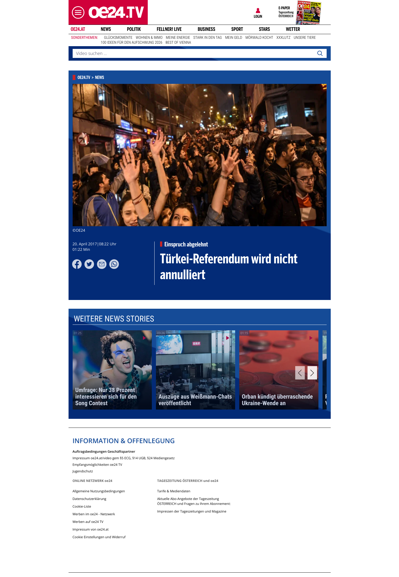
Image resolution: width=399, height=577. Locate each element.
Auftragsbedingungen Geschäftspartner (104, 451)
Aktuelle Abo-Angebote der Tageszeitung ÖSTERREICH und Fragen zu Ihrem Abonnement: (193, 501)
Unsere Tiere (305, 38)
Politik (134, 29)
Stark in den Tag (207, 38)
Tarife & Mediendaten (173, 491)
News (106, 29)
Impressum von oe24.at (91, 529)
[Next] (312, 372)
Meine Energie (178, 38)
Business (206, 29)
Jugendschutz (83, 471)
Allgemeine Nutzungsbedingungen (99, 491)
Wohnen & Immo (149, 38)
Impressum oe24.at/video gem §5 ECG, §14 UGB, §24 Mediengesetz (124, 458)
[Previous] (300, 372)
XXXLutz (283, 38)
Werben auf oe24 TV (88, 521)
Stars (264, 29)
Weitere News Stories (113, 319)
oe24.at (77, 29)
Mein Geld (233, 38)
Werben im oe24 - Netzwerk (94, 514)
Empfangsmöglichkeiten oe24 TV (97, 464)
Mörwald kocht (259, 38)
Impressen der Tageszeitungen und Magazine (191, 511)
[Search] (319, 53)
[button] (77, 12)
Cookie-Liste (82, 506)
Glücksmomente (118, 38)
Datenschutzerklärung (90, 498)
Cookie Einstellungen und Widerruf (99, 537)
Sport (237, 29)
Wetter (293, 29)
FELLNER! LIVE (169, 29)
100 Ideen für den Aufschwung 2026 (131, 42)
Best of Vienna (178, 42)
